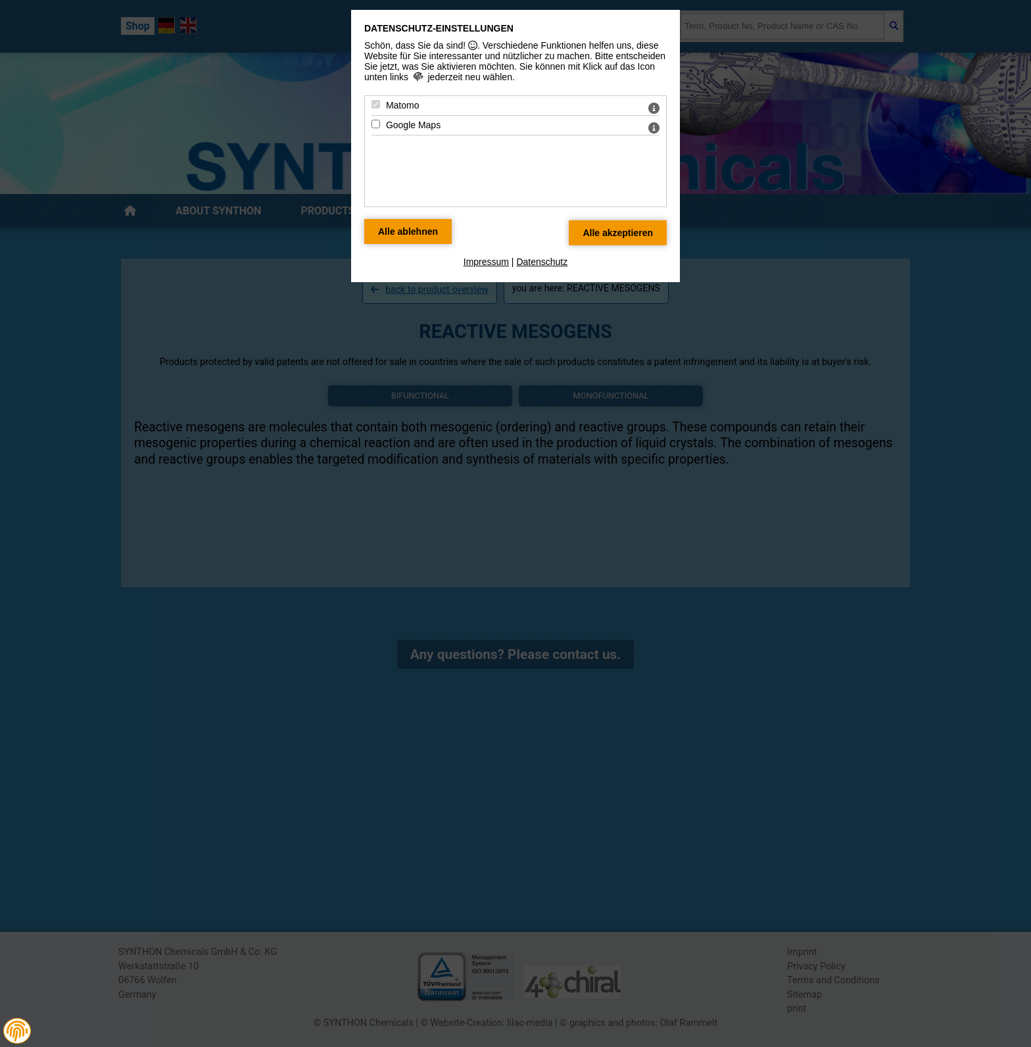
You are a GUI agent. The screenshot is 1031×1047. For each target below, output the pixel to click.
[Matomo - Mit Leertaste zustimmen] (376, 104)
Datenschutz (541, 261)
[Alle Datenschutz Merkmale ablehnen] (408, 231)
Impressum (486, 261)
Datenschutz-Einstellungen (439, 28)
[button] (17, 1031)
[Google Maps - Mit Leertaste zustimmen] (376, 124)
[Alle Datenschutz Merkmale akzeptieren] (618, 232)
